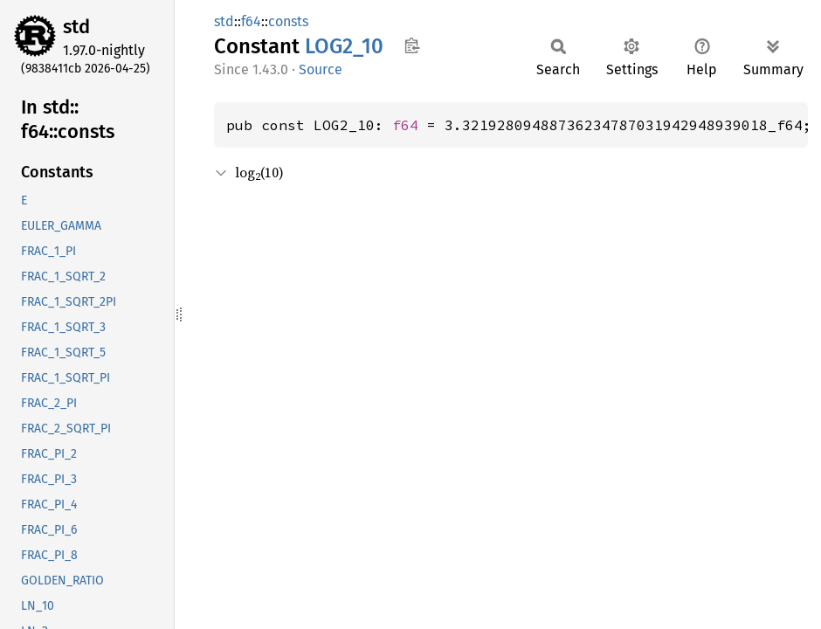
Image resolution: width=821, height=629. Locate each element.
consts (288, 21)
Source (320, 69)
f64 (251, 21)
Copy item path (411, 45)
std (76, 26)
